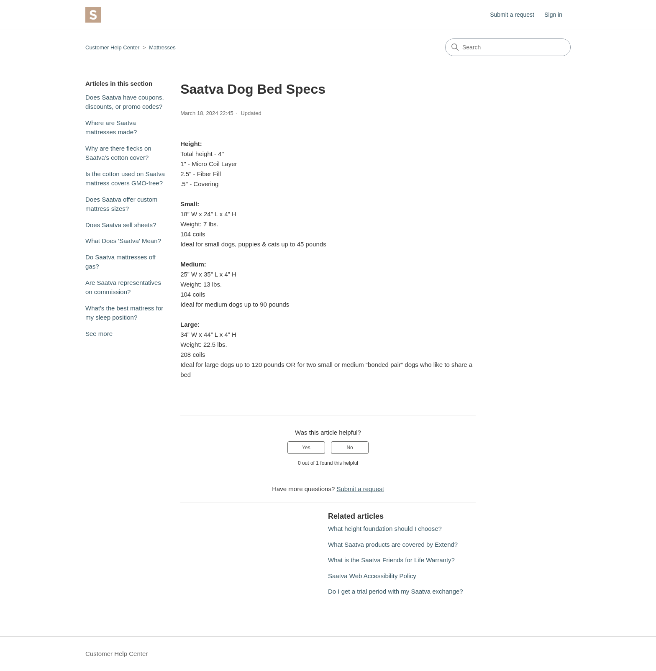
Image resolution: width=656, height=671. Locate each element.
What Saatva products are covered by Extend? (393, 544)
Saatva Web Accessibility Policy (372, 575)
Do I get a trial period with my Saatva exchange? (395, 591)
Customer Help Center (112, 47)
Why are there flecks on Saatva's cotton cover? (118, 153)
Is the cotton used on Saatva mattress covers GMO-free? (125, 178)
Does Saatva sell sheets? (120, 224)
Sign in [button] (553, 14)
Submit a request (512, 14)
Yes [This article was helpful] (306, 448)
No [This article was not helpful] (349, 448)
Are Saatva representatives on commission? (123, 287)
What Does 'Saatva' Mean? (123, 240)
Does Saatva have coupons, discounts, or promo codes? (124, 102)
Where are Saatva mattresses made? (111, 127)
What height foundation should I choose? (385, 528)
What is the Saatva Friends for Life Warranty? (391, 559)
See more (99, 333)
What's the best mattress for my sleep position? (124, 313)
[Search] (508, 47)
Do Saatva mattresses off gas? (120, 262)
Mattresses (162, 47)
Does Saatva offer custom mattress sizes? (121, 204)
